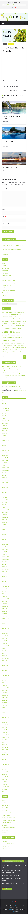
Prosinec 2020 (5, 556)
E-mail (4, 217)
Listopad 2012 (5, 786)
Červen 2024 (5, 453)
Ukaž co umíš (5, 293)
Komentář (5, 189)
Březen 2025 (5, 430)
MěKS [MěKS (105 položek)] (9, 328)
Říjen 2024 (4, 443)
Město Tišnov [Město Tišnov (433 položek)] (8, 331)
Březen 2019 (5, 608)
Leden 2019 (4, 613)
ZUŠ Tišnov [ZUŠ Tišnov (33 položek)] (8, 349)
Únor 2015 (4, 730)
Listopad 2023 (5, 470)
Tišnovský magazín (6, 285)
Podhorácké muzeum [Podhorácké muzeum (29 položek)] (19, 343)
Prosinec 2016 (5, 675)
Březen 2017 (5, 668)
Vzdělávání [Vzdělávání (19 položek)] (24, 347)
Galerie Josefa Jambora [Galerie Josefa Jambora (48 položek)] (14, 314)
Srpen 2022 (4, 507)
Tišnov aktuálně (11, 5)
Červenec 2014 (5, 747)
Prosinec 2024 (5, 438)
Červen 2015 (5, 720)
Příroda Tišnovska (6, 278)
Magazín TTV (5, 270)
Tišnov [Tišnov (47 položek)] (17, 347)
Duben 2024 (5, 458)
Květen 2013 (5, 774)
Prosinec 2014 (5, 734)
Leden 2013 (4, 784)
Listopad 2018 (5, 618)
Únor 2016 (4, 700)
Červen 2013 (5, 772)
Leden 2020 (4, 584)
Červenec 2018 (5, 628)
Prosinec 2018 (5, 616)
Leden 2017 (4, 673)
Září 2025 (4, 415)
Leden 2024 (4, 465)
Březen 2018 (5, 638)
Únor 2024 (4, 462)
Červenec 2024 (5, 450)
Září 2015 (4, 712)
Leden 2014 (4, 762)
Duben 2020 (5, 576)
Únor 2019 (4, 611)
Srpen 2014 (4, 744)
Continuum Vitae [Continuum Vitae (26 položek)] (17, 312)
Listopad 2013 (5, 767)
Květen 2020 (5, 574)
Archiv (5, 44)
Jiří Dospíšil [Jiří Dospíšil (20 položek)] (11, 321)
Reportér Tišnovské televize (8, 280)
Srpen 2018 (4, 626)
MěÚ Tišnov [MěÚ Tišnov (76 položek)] (11, 341)
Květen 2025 (5, 425)
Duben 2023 (5, 487)
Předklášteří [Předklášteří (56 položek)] (9, 345)
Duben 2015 (5, 725)
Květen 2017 (5, 663)
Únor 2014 (4, 759)
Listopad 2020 (5, 559)
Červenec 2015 (5, 717)
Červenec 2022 (5, 509)
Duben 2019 (5, 606)
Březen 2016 (5, 697)
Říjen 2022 (4, 502)
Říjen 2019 (4, 591)
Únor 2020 (4, 581)
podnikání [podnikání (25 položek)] (4, 345)
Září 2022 (4, 504)
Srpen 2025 (4, 418)
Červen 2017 (5, 660)
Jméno (4, 209)
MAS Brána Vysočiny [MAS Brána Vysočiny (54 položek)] (7, 326)
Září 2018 (4, 623)
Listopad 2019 (5, 589)
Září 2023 (4, 475)
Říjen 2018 (4, 621)
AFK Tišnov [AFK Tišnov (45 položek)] (5, 312)
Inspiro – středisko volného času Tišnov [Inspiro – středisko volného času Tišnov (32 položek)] (15, 319)
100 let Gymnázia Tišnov (15, 386)
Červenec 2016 (5, 687)
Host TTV (4, 265)
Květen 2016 (5, 692)
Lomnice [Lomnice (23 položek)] (23, 323)
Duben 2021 (5, 547)
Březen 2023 (5, 490)
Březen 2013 (5, 779)
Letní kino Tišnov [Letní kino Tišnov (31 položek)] (17, 323)
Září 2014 (4, 742)
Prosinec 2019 (5, 586)
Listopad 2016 (5, 678)
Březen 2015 (5, 727)
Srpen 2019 (4, 596)
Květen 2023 (5, 485)
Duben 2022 (5, 517)
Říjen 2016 (4, 680)
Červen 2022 (5, 512)
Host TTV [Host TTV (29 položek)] (15, 316)
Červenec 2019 (5, 598)
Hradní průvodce (6, 268)
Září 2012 (4, 791)
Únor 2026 (4, 403)
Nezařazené (5, 273)
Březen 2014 (5, 757)
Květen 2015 (5, 722)
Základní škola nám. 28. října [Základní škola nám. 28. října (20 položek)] (17, 349)
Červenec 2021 (5, 539)
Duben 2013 (5, 776)
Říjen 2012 (4, 789)
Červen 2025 (5, 423)
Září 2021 (4, 534)
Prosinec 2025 (5, 408)
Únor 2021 (4, 551)
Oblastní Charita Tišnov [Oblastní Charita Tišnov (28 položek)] (9, 343)
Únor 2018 (4, 640)
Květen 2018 (5, 633)
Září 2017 (4, 653)
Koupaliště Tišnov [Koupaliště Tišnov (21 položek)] (5, 323)
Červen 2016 (5, 690)
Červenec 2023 (5, 480)
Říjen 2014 (4, 739)
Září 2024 (4, 445)
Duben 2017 (5, 665)
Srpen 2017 (4, 655)
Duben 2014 (5, 754)
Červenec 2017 (5, 658)
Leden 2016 (4, 702)
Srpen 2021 (4, 537)
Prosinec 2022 (5, 497)
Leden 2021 (4, 554)
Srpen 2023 (4, 477)
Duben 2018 (5, 636)
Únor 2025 (4, 433)
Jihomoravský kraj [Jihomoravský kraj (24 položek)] (5, 321)
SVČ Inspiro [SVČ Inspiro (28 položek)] (12, 347)
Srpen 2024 (4, 448)
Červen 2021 (5, 542)
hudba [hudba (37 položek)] (18, 316)
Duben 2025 (5, 428)
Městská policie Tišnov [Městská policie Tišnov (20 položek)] (16, 335)
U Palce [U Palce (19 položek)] (20, 347)
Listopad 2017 (5, 648)
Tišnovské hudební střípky (8, 283)
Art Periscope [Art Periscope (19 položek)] (10, 312)
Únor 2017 (4, 670)
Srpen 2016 (4, 685)
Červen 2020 (5, 571)
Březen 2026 (5, 401)
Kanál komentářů (6, 846)
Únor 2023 (4, 492)
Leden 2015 (4, 732)
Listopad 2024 (5, 440)
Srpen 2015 (4, 715)
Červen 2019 (5, 601)
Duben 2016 (5, 695)
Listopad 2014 (5, 737)
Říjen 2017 (4, 650)
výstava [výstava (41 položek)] (4, 349)
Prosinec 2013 (5, 764)
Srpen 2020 (4, 566)
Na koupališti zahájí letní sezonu (11, 117)
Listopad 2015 (5, 707)
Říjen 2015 (4, 710)
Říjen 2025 (4, 413)
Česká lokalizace (6, 848)
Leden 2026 (4, 406)
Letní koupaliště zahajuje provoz (11, 143)
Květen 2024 (5, 455)
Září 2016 (4, 683)
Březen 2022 (5, 519)
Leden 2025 (4, 435)
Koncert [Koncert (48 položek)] (24, 321)
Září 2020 (4, 564)
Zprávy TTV (4, 295)
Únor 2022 (4, 522)
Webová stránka (6, 224)
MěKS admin (12, 54)
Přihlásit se (4, 841)
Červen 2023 (5, 482)
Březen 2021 (5, 549)
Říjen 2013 (4, 769)
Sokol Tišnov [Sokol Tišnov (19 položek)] (6, 347)
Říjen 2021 (4, 532)
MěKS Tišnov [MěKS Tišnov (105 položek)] (16, 328)
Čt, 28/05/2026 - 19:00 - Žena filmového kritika (13, 884)
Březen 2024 (5, 460)
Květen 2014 (5, 752)
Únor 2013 (4, 781)
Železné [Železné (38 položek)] (19, 351)
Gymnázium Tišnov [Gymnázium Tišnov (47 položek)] (7, 317)
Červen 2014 (5, 749)
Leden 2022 (4, 524)
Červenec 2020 (5, 569)
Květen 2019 (5, 603)
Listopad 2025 (5, 411)
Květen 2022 (5, 514)
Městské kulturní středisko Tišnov (13, 861)
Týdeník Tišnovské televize (8, 290)
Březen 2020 (5, 579)
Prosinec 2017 (5, 645)
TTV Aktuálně (11, 44)
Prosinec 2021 (5, 527)
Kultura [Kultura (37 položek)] (11, 323)
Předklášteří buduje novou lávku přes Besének (13, 252)
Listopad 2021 (5, 529)
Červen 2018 (5, 631)
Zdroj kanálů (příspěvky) (8, 843)
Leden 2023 (4, 495)
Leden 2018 (4, 643)
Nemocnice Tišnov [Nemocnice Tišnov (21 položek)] (18, 340)
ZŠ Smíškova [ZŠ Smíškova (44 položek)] (13, 352)
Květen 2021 (5, 544)
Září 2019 (4, 594)
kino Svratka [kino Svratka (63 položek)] (18, 321)
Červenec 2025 (5, 420)
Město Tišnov (7, 889)
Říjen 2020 (4, 561)
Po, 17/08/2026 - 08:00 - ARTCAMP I (10, 875)
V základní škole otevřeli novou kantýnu (11, 249)
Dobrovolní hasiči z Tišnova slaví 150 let (11, 243)
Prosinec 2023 (5, 467)
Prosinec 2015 (5, 705)
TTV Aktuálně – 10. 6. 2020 (10, 86)
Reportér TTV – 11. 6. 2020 (18, 90)
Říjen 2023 (4, 472)
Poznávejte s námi (6, 275)
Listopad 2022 (5, 500)
